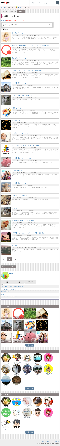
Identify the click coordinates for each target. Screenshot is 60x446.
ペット (21, 197)
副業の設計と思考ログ (6, 291)
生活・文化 (23, 35)
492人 (17, 222)
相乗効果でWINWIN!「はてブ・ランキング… (18, 318)
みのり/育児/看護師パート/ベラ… (27, 406)
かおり (37, 374)
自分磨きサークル (6, 318)
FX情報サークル (41, 342)
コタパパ (16, 385)
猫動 (6, 417)
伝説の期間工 (37, 406)
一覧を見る (30, 345)
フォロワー (13, 11)
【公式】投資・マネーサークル (30, 342)
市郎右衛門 (27, 374)
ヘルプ (52, 441)
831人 (17, 197)
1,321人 (18, 160)
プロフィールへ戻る (9, 266)
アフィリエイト (42, 330)
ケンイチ (16, 429)
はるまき (48, 406)
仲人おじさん (6, 363)
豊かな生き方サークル (30, 318)
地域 (21, 85)
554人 (17, 210)
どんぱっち (37, 363)
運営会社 (57, 441)
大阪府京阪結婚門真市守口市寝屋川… (27, 417)
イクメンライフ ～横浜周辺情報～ (9, 296)
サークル (42, 441)
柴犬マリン (16, 374)
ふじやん (6, 385)
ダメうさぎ (48, 363)
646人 (17, 72)
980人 (17, 97)
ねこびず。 (3, 294)
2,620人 (18, 35)
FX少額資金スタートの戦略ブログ (9, 289)
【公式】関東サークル (6, 330)
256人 (17, 147)
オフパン (27, 363)
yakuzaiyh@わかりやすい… (37, 417)
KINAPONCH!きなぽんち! (48, 374)
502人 (17, 110)
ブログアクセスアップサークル (18, 330)
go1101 (16, 417)
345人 (17, 235)
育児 (21, 185)
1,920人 (18, 135)
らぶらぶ (6, 374)
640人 (17, 85)
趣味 (21, 97)
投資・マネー (24, 122)
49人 (17, 247)
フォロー (4, 11)
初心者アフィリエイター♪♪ (6, 342)
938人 (17, 185)
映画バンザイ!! (30, 330)
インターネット (24, 47)
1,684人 (18, 47)
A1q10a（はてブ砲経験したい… (16, 363)
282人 (17, 172)
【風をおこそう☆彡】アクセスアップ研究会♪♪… (42, 318)
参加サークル (30, 282)
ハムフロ (16, 406)
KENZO (3, 20)
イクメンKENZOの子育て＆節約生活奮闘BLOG (12, 286)
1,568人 (18, 122)
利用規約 (47, 441)
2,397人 (18, 60)
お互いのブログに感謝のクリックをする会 (18, 342)
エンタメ (22, 110)
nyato (6, 429)
